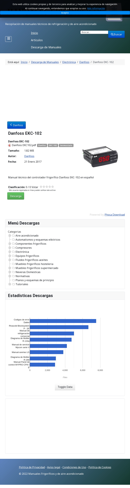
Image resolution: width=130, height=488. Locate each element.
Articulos (37, 40)
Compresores (22, 248)
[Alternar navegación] (8, 39)
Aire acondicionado (25, 235)
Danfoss (16, 125)
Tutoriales (20, 284)
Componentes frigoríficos (29, 243)
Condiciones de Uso (74, 467)
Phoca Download (115, 214)
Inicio (34, 33)
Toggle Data (65, 387)
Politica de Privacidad (32, 467)
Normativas (21, 276)
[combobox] (94, 32)
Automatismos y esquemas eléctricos (36, 239)
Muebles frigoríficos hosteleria (32, 264)
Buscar (116, 34)
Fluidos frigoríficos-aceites (30, 260)
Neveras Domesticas (26, 272)
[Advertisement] (65, 92)
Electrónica (20, 252)
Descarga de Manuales (46, 47)
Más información (96, 8)
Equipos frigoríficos (25, 256)
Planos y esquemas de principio (33, 280)
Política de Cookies (99, 467)
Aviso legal (53, 467)
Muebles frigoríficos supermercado (35, 268)
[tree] (65, 260)
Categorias (14, 231)
